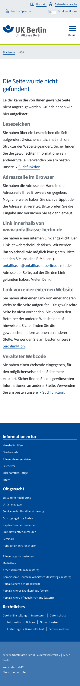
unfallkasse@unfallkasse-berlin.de (31, 265)
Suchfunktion (29, 167)
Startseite (9, 52)
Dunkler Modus (67, 11)
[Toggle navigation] (72, 28)
